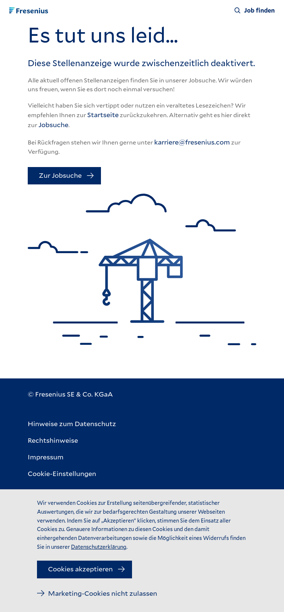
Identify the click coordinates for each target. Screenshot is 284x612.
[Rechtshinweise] (72, 440)
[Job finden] (254, 10)
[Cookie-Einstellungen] (72, 473)
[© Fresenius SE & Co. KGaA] (70, 394)
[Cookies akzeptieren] (84, 569)
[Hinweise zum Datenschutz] (72, 423)
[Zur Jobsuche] (64, 176)
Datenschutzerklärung (98, 546)
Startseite (103, 114)
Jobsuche (53, 124)
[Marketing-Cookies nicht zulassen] (97, 593)
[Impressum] (72, 457)
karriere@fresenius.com (192, 141)
